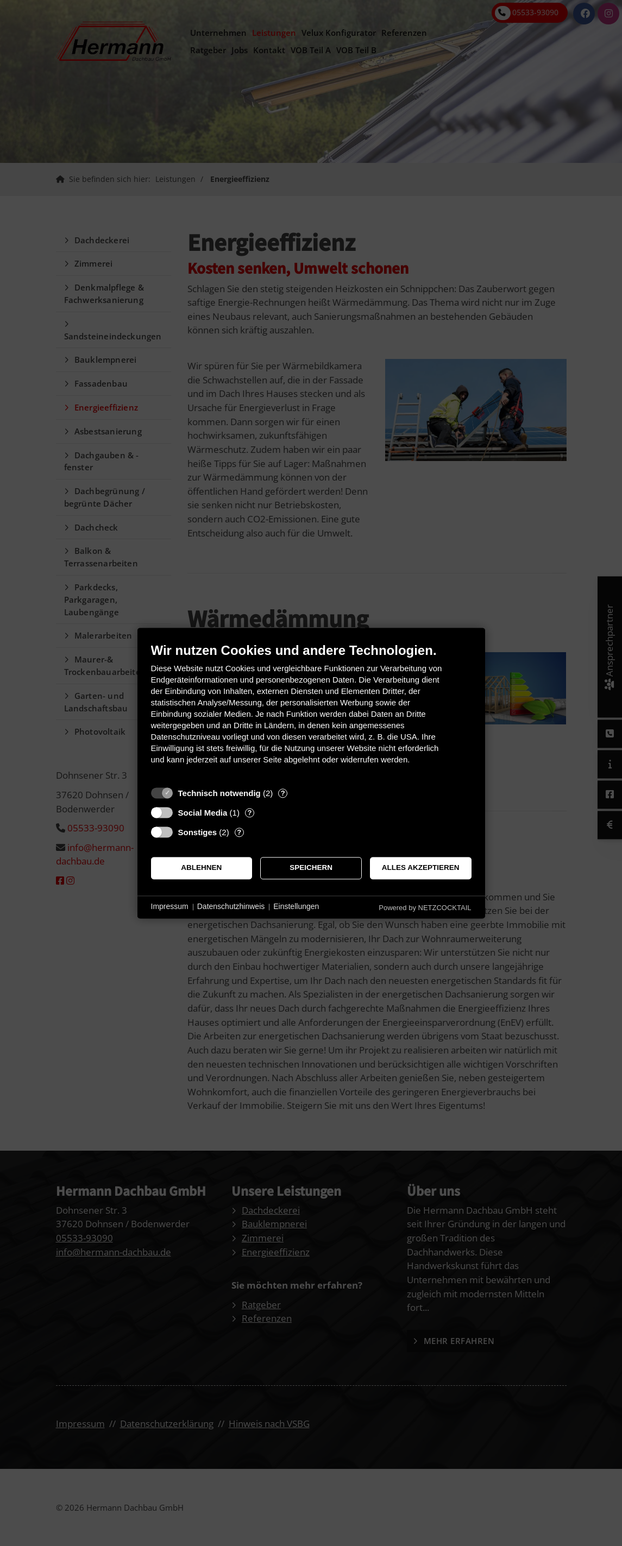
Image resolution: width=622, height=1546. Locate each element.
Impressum (170, 907)
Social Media (203, 812)
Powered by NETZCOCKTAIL (425, 908)
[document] (311, 711)
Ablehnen (201, 868)
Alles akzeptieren (421, 868)
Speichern (311, 868)
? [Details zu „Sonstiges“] (239, 832)
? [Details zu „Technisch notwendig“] (283, 793)
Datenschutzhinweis (231, 907)
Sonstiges (197, 832)
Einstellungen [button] (296, 907)
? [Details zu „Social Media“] (249, 813)
